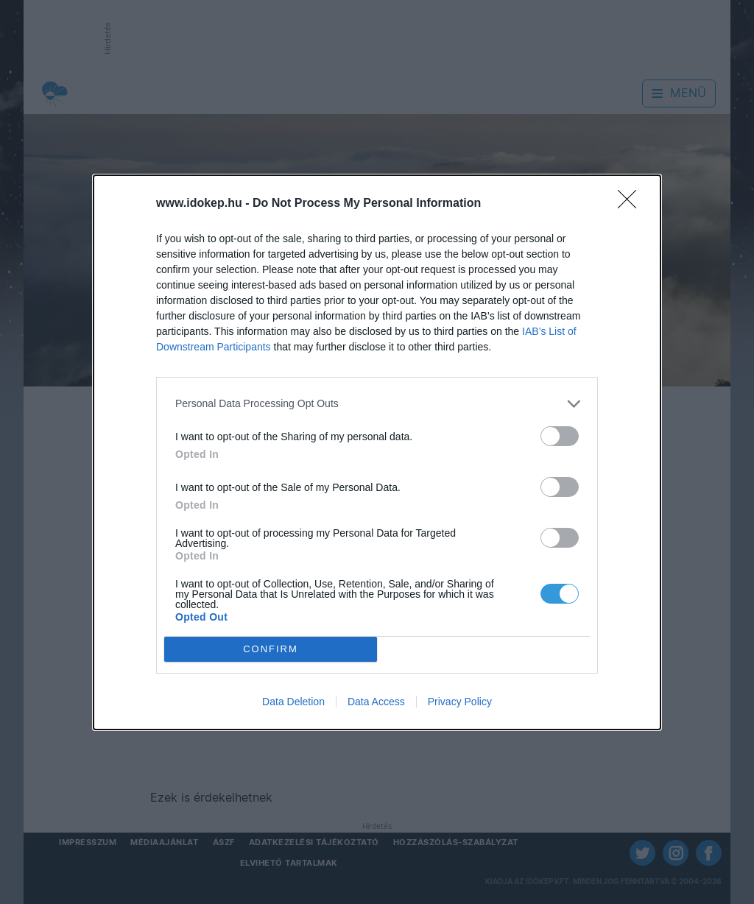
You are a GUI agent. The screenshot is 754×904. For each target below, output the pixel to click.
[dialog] (377, 452)
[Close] (632, 204)
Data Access (376, 701)
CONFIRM (270, 648)
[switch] (559, 436)
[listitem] (377, 404)
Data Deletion (293, 701)
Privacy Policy (460, 701)
